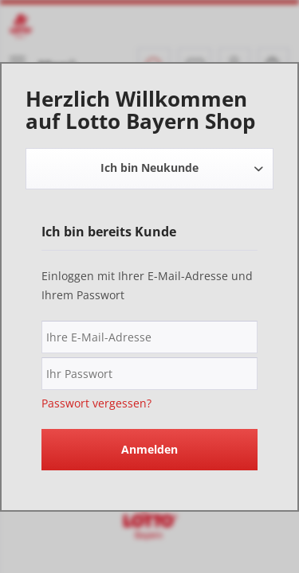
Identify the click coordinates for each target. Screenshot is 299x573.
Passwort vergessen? (96, 403)
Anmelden (149, 449)
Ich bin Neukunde (149, 167)
